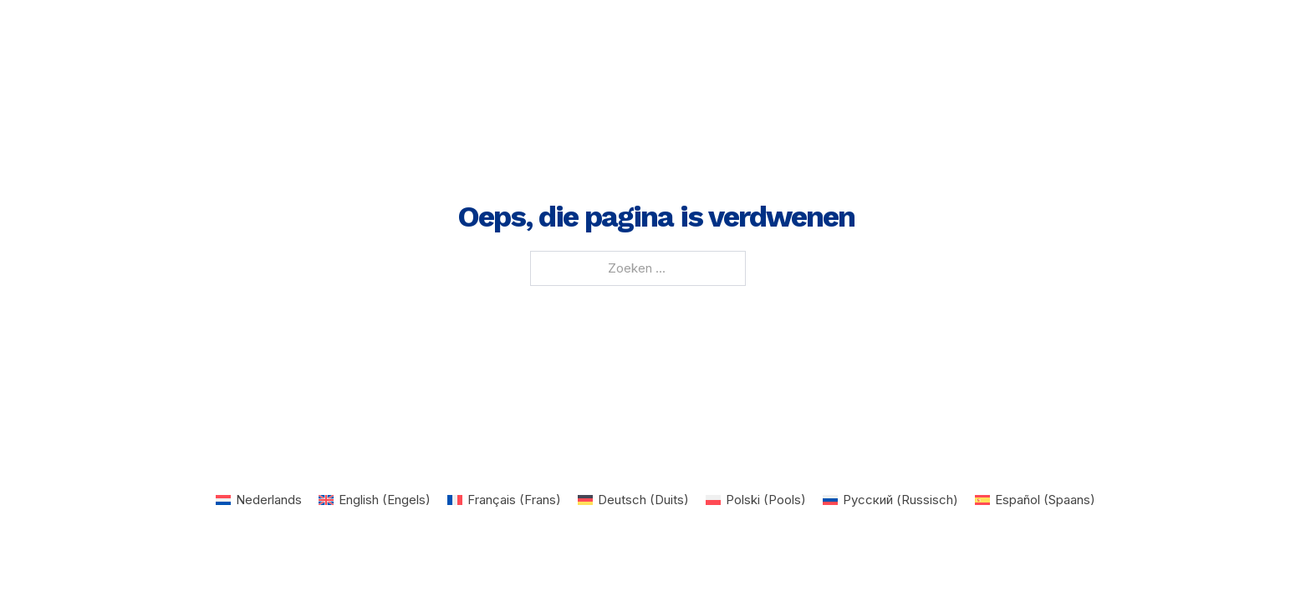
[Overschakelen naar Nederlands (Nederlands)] (258, 499)
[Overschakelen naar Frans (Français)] (504, 499)
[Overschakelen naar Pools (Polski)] (755, 499)
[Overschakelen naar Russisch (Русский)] (890, 499)
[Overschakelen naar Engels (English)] (374, 499)
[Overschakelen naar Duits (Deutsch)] (633, 499)
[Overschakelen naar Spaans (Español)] (1035, 499)
